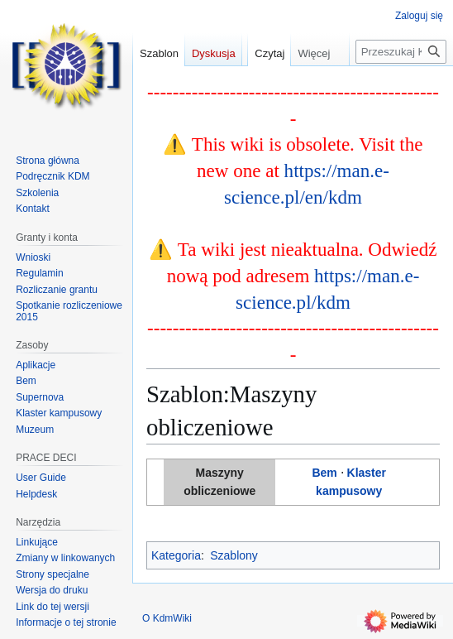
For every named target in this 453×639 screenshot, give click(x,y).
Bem (324, 472)
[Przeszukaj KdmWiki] (400, 85)
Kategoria (176, 555)
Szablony (234, 555)
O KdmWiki (167, 618)
